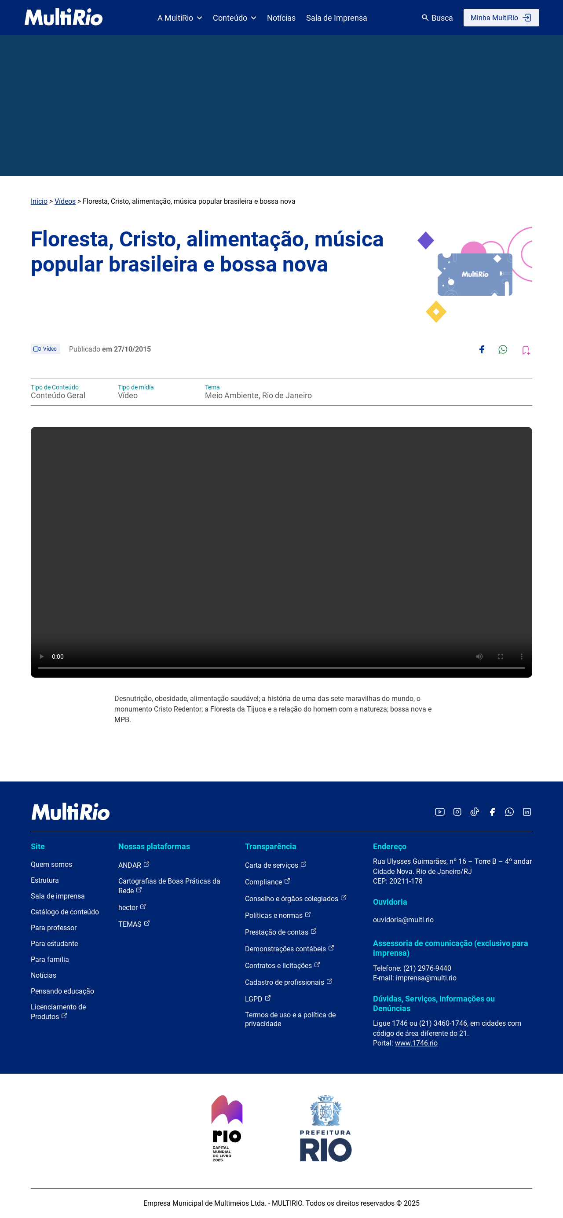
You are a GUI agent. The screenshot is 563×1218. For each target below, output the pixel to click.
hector (132, 907)
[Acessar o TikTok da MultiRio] (474, 812)
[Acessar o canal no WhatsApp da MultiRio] (509, 812)
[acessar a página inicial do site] (63, 17)
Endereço (389, 846)
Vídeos (65, 201)
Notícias (281, 17)
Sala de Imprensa (336, 17)
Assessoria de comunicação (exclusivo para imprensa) (450, 948)
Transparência (270, 846)
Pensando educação (62, 991)
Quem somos (51, 864)
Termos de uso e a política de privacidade (290, 1019)
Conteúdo (234, 17)
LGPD (258, 998)
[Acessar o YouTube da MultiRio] (440, 812)
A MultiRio (179, 17)
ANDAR (134, 864)
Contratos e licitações (283, 965)
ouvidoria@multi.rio (403, 920)
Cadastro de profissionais (289, 982)
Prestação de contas (281, 931)
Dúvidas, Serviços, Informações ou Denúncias (434, 1003)
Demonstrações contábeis (290, 948)
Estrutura (45, 880)
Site (38, 846)
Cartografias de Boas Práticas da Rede (169, 886)
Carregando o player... (281, 552)
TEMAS (134, 923)
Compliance (268, 881)
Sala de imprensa (58, 896)
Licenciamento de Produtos (58, 1012)
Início (39, 201)
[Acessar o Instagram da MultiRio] (457, 812)
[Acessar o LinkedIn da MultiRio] (527, 812)
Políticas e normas (278, 915)
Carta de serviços (276, 864)
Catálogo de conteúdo (65, 912)
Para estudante (54, 943)
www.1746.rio (416, 1043)
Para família (50, 959)
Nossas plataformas (154, 846)
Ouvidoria (390, 901)
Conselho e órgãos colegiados (296, 898)
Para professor (54, 928)
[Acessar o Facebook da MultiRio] (492, 812)
